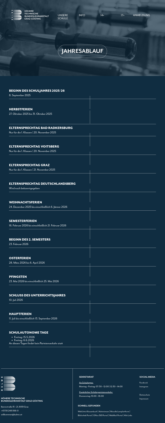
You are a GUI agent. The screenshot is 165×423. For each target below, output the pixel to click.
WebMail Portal (116, 415)
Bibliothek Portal (85, 415)
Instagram (143, 386)
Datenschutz (144, 395)
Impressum (143, 399)
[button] (82, 15)
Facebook (143, 383)
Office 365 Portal (100, 415)
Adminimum (104, 411)
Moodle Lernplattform (119, 411)
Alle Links (128, 415)
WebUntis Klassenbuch (87, 411)
